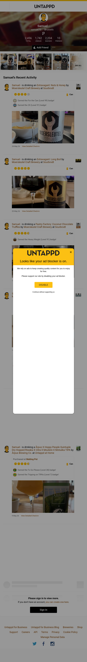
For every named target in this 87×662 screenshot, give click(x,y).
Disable (43, 285)
